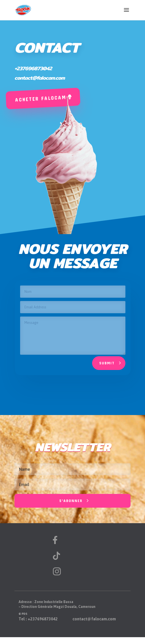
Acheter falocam (40, 98)
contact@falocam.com (39, 78)
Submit (107, 363)
